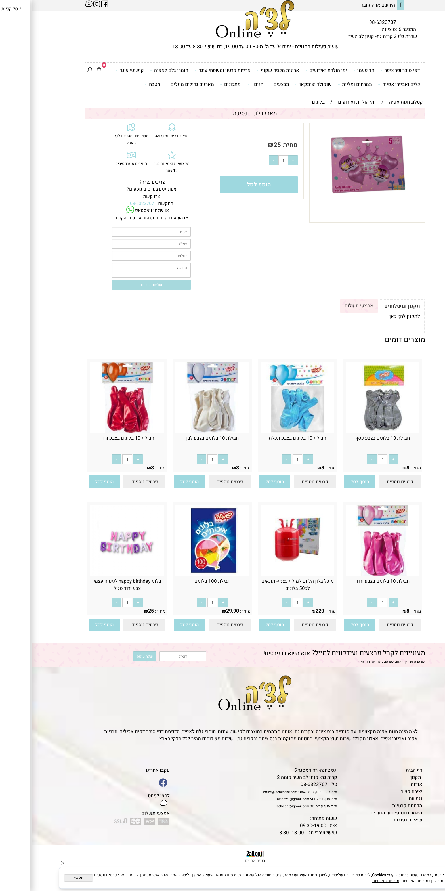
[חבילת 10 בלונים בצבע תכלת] (265, 431)
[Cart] (67, 70)
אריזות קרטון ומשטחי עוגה (189, 70)
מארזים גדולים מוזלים (160, 84)
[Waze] (432, 865)
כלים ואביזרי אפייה (366, 84)
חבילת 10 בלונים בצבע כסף (350, 438)
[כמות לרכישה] (251, 160)
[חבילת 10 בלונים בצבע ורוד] (94, 431)
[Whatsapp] (432, 878)
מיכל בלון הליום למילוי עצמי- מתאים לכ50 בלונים (265, 585)
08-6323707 (350, 22)
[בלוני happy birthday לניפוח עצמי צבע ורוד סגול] (94, 574)
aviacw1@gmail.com (261, 799)
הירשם (356, 5)
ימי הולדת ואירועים (293, 70)
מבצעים (247, 84)
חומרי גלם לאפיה (136, 70)
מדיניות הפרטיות (337, 661)
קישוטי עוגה (97, 70)
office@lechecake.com (248, 791)
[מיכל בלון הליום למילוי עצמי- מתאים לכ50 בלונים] (265, 574)
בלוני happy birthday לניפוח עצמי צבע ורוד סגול (95, 585)
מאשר (46, 878)
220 (287, 611)
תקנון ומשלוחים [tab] (370, 306)
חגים (222, 84)
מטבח (119, 84)
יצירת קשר (379, 791)
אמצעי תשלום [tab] (326, 306)
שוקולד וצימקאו (281, 84)
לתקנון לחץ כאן (372, 316)
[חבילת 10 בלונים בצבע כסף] (350, 431)
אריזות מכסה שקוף (245, 70)
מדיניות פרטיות (375, 805)
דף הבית (381, 770)
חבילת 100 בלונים (180, 581)
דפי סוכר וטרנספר (368, 70)
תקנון (383, 777)
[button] (327, 482)
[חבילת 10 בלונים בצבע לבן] (179, 431)
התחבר (335, 5)
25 (245, 145)
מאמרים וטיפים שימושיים (364, 812)
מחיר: (257, 145)
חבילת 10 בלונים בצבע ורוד (95, 438)
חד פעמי (331, 70)
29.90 (200, 611)
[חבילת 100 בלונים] (179, 574)
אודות (384, 784)
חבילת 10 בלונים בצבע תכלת (265, 438)
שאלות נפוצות (375, 819)
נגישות (383, 798)
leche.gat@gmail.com (260, 806)
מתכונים (197, 84)
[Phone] (432, 852)
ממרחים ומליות (322, 84)
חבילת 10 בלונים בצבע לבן (180, 438)
